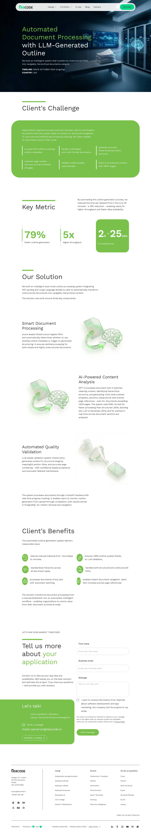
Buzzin (123, 800)
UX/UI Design (60, 800)
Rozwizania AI (60, 795)
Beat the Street (126, 786)
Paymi (123, 790)
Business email (85, 661)
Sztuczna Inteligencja (98, 804)
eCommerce (94, 786)
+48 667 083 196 (17, 795)
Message (82, 678)
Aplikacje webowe (62, 781)
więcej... (123, 804)
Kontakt (127, 7)
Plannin (123, 781)
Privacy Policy (120, 722)
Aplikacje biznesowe (62, 790)
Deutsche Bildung (127, 795)
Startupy (93, 800)
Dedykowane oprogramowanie (66, 776)
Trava (122, 776)
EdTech (93, 781)
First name (83, 644)
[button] (94, 827)
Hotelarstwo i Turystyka (99, 776)
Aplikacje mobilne (61, 786)
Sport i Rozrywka (96, 795)
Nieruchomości (95, 790)
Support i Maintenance (63, 804)
